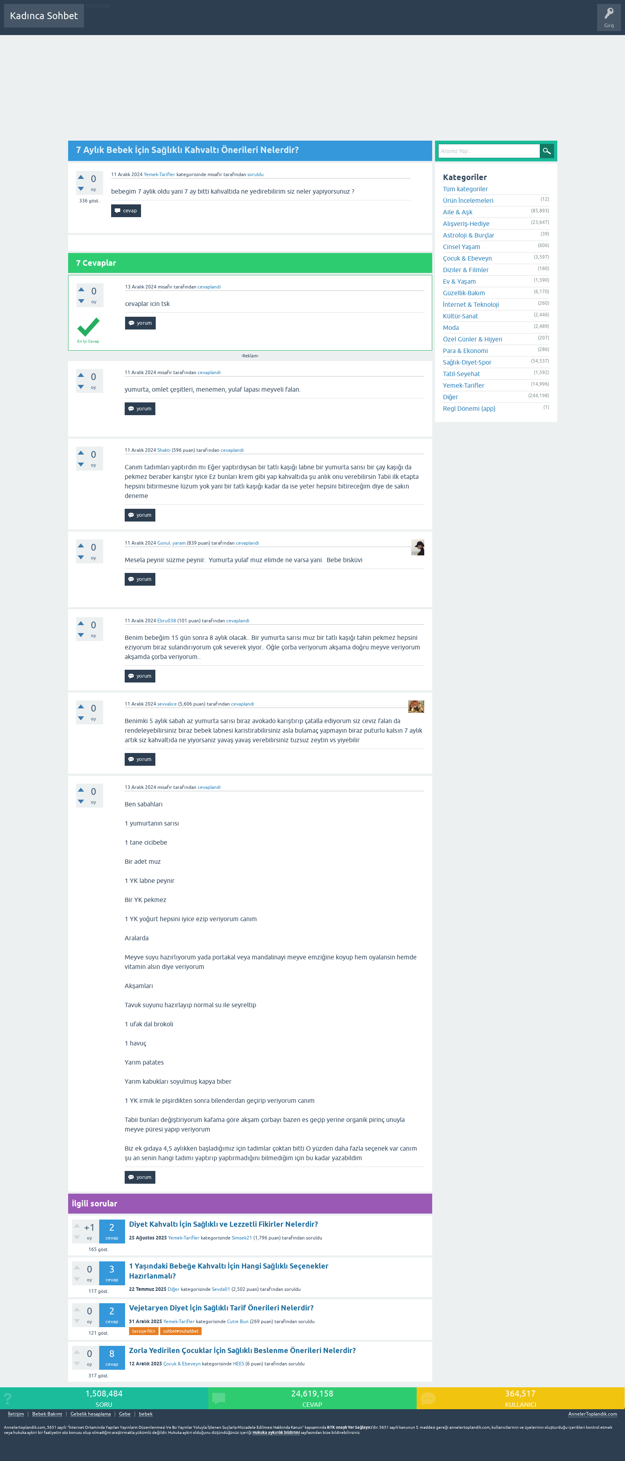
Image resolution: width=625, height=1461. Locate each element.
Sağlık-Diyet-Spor (467, 362)
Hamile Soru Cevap (280, 21)
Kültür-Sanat (460, 316)
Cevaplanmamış (133, 21)
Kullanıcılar (205, 21)
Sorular (98, 21)
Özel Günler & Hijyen (472, 339)
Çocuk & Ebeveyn (182, 1364)
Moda (451, 327)
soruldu (255, 174)
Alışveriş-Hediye (466, 223)
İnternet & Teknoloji (471, 304)
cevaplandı (209, 287)
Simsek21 (242, 1238)
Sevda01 (221, 1289)
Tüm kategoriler (465, 188)
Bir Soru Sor (237, 21)
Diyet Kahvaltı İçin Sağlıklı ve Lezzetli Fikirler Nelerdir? (223, 1224)
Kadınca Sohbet (44, 15)
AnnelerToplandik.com (592, 1414)
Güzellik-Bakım (464, 292)
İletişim (16, 1414)
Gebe (125, 1414)
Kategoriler (171, 21)
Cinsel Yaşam (461, 246)
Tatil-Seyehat (461, 373)
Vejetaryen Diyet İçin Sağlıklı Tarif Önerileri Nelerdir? (221, 1308)
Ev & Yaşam (459, 281)
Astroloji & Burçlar (468, 235)
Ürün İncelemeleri (468, 200)
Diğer (174, 1289)
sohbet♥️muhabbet (181, 1331)
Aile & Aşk (457, 212)
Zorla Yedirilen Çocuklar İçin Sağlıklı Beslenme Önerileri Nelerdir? (242, 1350)
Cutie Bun (238, 1321)
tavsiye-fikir (143, 1331)
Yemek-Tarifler (159, 174)
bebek (146, 1414)
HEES (238, 1364)
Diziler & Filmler (466, 269)
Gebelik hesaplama (91, 1414)
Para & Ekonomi (465, 350)
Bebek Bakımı (326, 21)
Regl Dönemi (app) (469, 408)
